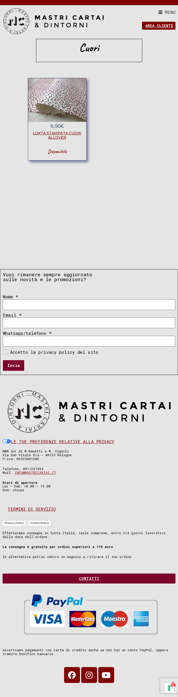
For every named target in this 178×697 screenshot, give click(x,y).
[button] (167, 12)
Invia (13, 365)
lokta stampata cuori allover (57, 135)
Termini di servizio (32, 509)
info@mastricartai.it (35, 472)
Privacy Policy (14, 522)
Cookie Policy (39, 522)
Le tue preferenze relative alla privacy (58, 441)
